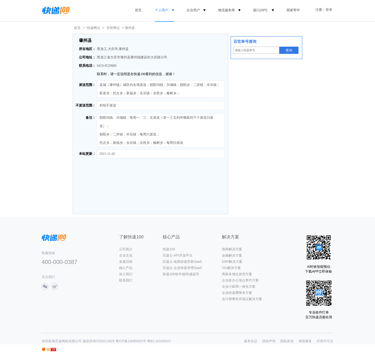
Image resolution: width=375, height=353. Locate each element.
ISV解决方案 (231, 268)
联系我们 (125, 280)
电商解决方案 (232, 249)
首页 (138, 10)
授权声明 (269, 341)
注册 (318, 9)
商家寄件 (293, 10)
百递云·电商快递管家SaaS (182, 261)
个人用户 (161, 10)
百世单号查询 (244, 41)
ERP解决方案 (232, 261)
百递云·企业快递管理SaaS (182, 268)
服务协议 (250, 341)
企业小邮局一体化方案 (238, 286)
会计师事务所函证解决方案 (242, 299)
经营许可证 (325, 341)
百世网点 (113, 28)
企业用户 (193, 10)
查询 (289, 50)
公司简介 (125, 249)
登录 (328, 9)
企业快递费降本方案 (237, 293)
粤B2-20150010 (159, 341)
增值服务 (305, 341)
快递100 (169, 249)
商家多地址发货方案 (237, 274)
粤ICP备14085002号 (131, 341)
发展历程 (125, 261)
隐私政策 (287, 341)
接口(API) (260, 10)
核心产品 (125, 268)
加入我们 (125, 274)
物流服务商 (226, 10)
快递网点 (93, 28)
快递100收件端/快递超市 (181, 274)
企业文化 (125, 255)
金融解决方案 (232, 255)
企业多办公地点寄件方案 (240, 280)
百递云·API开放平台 (177, 255)
